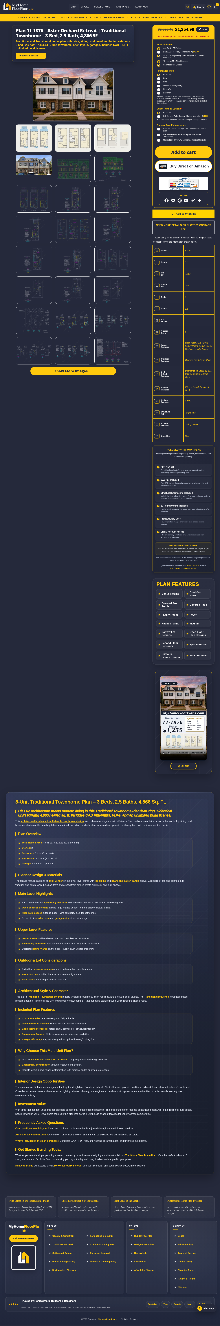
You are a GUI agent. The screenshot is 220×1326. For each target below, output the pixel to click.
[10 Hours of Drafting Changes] (173, 61)
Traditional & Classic (63, 1244)
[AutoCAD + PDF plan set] (171, 48)
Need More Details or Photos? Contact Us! (183, 227)
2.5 (186, 309)
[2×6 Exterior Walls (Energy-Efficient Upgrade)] (183, 116)
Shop (74, 7)
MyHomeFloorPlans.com (68, 1165)
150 (187, 285)
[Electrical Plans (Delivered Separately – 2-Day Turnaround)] (183, 135)
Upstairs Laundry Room (196, 349)
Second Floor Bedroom (169, 645)
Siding (188, 424)
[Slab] (163, 82)
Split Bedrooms (192, 374)
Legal (181, 1236)
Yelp (165, 1304)
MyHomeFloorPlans (107, 1319)
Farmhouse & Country (101, 1236)
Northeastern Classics (64, 1270)
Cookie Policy (185, 1261)
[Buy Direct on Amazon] (183, 166)
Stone (195, 424)
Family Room (191, 346)
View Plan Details (28, 55)
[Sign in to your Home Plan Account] (198, 6)
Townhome (190, 413)
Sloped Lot (140, 1261)
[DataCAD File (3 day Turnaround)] (178, 52)
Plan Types (123, 7)
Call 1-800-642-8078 (23, 1238)
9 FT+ (188, 401)
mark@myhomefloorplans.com (183, 568)
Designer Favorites (144, 1244)
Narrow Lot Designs (168, 634)
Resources (142, 7)
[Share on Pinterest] (179, 200)
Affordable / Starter (144, 1270)
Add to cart (183, 152)
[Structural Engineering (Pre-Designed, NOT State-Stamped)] (183, 56)
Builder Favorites (143, 1236)
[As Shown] (165, 74)
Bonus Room (205, 346)
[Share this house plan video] (183, 766)
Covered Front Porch (195, 360)
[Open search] (187, 6)
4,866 (188, 274)
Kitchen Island (192, 387)
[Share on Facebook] (166, 200)
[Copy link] (193, 200)
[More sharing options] (199, 200)
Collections (103, 7)
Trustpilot (152, 1304)
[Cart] (215, 6)
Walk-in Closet (198, 655)
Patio (208, 360)
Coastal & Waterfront (63, 1236)
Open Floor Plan (193, 343)
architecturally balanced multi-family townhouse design (52, 821)
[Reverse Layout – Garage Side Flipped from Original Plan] (183, 129)
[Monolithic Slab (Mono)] (170, 85)
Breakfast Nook (196, 594)
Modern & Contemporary (103, 1261)
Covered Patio (198, 604)
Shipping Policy (186, 1270)
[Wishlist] (209, 6)
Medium (194, 623)
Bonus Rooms (170, 593)
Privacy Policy (185, 1244)
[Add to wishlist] (183, 214)
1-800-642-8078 (193, 566)
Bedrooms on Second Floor (198, 371)
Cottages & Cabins (62, 1253)
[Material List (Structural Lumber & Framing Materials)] (182, 140)
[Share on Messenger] (173, 200)
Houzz (190, 1304)
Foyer (204, 343)
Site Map (182, 1287)
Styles (86, 7)
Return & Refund (187, 1279)
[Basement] (165, 93)
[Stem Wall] (165, 89)
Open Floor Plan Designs (198, 634)
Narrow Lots (140, 1253)
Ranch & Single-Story (63, 1261)
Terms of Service (187, 1253)
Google (177, 1304)
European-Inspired (100, 1253)
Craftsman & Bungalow (102, 1244)
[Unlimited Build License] (170, 65)
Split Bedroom (198, 644)
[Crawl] (163, 78)
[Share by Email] (186, 200)
